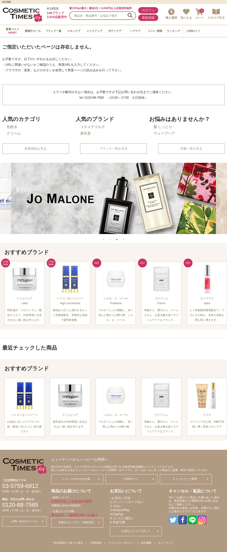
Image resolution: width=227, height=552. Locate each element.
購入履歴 (171, 13)
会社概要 (146, 542)
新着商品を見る (36, 148)
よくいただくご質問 (190, 479)
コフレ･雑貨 (155, 31)
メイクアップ (94, 31)
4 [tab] (123, 237)
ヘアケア (135, 31)
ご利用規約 (95, 542)
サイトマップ (166, 542)
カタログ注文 (216, 13)
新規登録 (148, 17)
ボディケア (115, 31)
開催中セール (33, 31)
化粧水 (12, 127)
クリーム (14, 133)
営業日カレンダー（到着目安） (79, 522)
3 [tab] (117, 237)
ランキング (173, 31)
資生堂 (85, 133)
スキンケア (74, 31)
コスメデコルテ (92, 127)
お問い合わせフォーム (27, 521)
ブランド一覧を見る (113, 148)
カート (199, 13)
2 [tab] (110, 237)
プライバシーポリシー (121, 542)
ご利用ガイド (193, 31)
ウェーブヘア (164, 133)
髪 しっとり (163, 127)
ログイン (148, 10)
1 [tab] (103, 237)
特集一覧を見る (191, 148)
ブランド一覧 (53, 31)
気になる (186, 13)
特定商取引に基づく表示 (68, 542)
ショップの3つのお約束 (81, 479)
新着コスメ (12, 31)
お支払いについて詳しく (139, 531)
